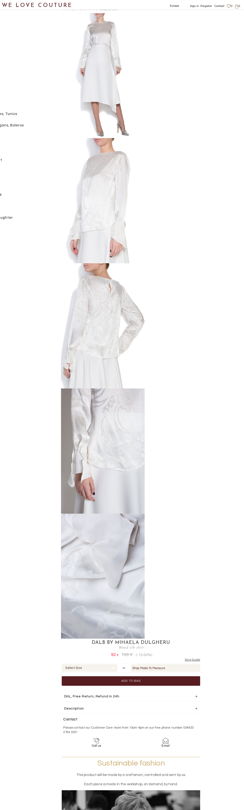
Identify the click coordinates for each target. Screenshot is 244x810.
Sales (10, 231)
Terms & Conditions (211, 766)
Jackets (17, 69)
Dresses (17, 58)
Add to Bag (189, 53)
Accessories (16, 197)
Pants (15, 81)
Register (206, 6)
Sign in (194, 6)
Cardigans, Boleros (32, 127)
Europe (174, 5)
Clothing (13, 35)
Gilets (20, 139)
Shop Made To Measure (206, 41)
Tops (14, 104)
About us (204, 752)
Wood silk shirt (108, 9)
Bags (10, 185)
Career (203, 771)
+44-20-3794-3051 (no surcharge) (151, 710)
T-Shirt (21, 162)
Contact (219, 6)
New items (14, 23)
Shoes (10, 173)
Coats (15, 46)
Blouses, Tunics (29, 116)
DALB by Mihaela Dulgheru (189, 15)
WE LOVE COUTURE (37, 5)
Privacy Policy (207, 761)
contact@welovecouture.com (213, 710)
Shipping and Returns (213, 757)
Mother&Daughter (21, 220)
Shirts (20, 150)
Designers (14, 208)
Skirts (15, 92)
